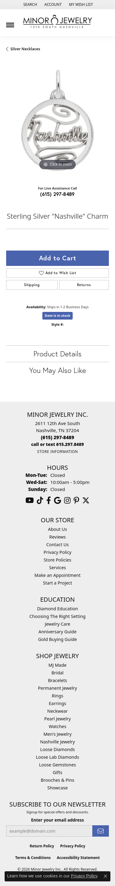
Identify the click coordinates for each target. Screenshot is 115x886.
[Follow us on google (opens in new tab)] (57, 500)
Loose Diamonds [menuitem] (57, 749)
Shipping (32, 284)
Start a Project (57, 583)
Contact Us (57, 544)
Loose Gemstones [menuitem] (57, 765)
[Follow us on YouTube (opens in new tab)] (29, 500)
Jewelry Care (57, 624)
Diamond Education (57, 609)
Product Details (57, 354)
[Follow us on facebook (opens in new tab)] (48, 500)
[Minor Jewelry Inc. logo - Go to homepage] (57, 21)
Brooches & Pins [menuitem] (57, 780)
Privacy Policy (57, 552)
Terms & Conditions (33, 857)
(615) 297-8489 (57, 194)
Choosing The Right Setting (57, 616)
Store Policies (57, 560)
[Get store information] (57, 451)
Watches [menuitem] (57, 726)
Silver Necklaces (25, 49)
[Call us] (57, 444)
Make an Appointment (57, 575)
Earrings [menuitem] (57, 703)
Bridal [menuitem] (58, 673)
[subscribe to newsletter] (100, 831)
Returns (84, 284)
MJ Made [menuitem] (57, 665)
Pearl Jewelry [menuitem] (57, 719)
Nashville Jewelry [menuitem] (57, 742)
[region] (57, 120)
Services (57, 567)
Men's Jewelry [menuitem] (58, 734)
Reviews (57, 537)
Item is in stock (58, 315)
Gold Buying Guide (57, 639)
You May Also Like (57, 370)
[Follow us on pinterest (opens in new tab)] (76, 500)
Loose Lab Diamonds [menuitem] (57, 757)
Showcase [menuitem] (57, 788)
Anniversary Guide (57, 632)
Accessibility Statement (78, 857)
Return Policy (42, 846)
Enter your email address (57, 820)
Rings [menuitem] (57, 696)
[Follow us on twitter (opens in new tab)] (86, 500)
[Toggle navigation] (10, 23)
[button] (29, 4)
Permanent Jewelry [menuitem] (57, 688)
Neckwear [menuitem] (57, 711)
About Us (57, 529)
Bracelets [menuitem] (57, 680)
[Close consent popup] (105, 876)
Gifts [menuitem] (57, 772)
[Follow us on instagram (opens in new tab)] (67, 500)
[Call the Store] (57, 437)
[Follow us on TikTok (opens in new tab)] (40, 500)
